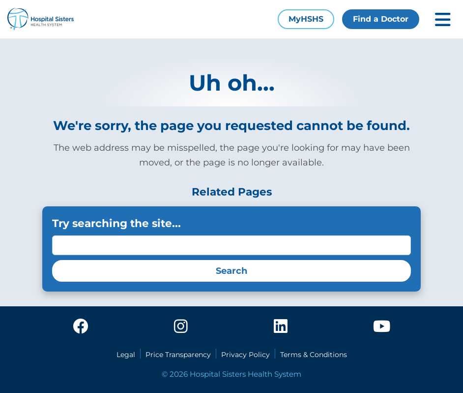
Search (231, 270)
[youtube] (381, 327)
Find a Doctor (380, 19)
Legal (125, 354)
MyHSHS (306, 19)
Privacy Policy (245, 354)
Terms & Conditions (313, 354)
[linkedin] (281, 327)
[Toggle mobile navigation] (443, 19)
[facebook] (80, 327)
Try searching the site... (116, 223)
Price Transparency (178, 354)
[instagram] (181, 327)
